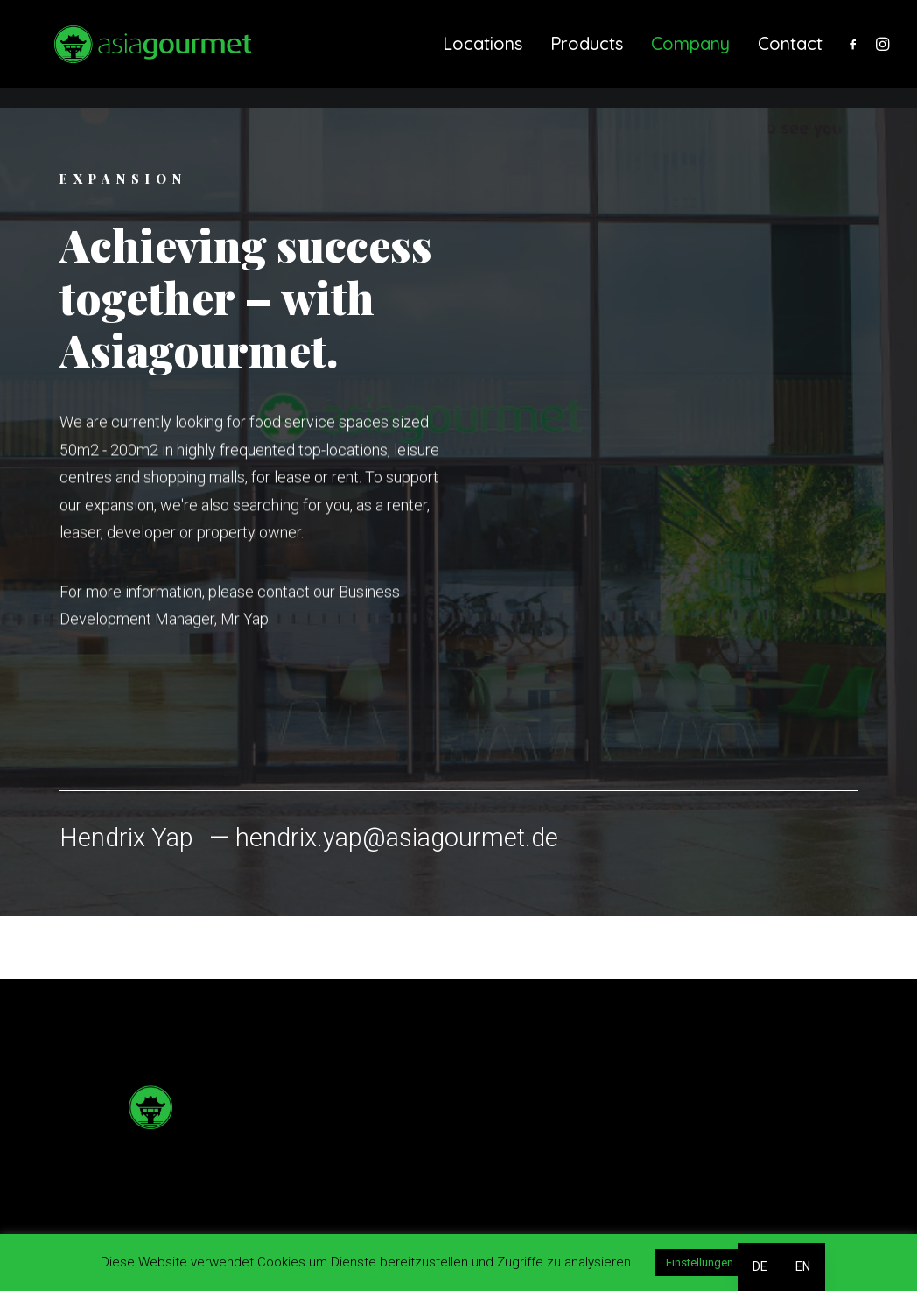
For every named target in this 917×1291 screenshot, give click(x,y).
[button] (856, 54)
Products (586, 54)
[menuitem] (482, 54)
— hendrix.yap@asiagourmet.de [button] (383, 837)
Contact (790, 54)
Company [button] (690, 54)
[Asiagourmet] (145, 54)
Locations (482, 54)
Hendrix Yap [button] (126, 837)
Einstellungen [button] (699, 1262)
